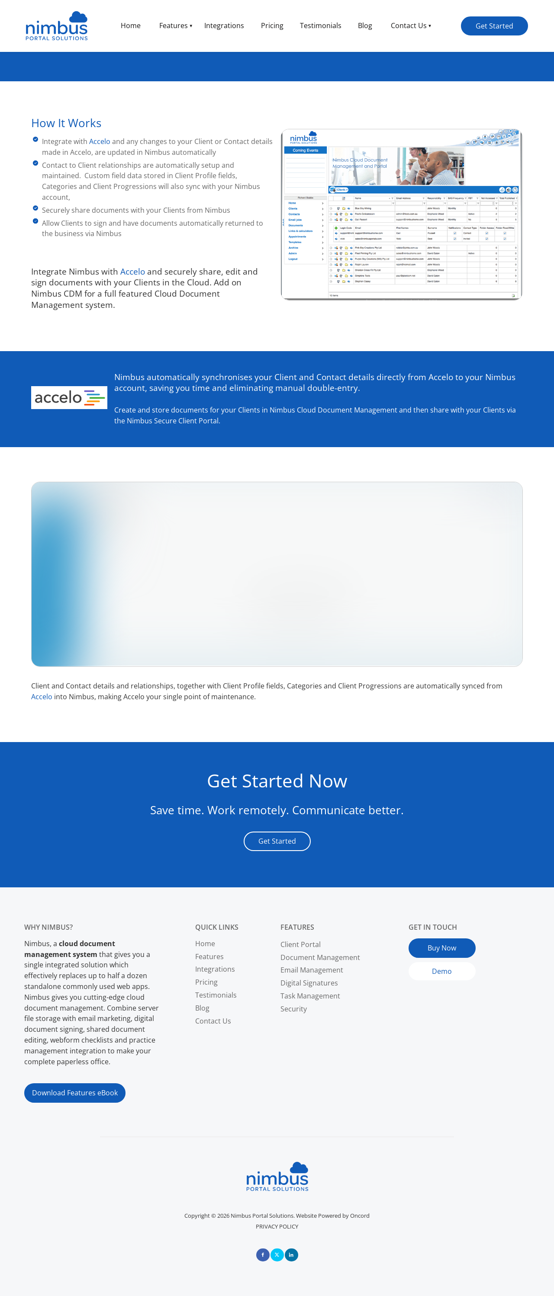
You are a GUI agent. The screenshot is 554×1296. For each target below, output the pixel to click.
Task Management (310, 996)
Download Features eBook (67, 1088)
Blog (365, 25)
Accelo (99, 141)
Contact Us (409, 25)
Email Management (311, 970)
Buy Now (423, 943)
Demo (418, 967)
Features (173, 25)
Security (293, 1009)
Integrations (224, 25)
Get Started (480, 21)
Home (131, 25)
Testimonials (320, 25)
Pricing (272, 25)
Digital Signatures (309, 983)
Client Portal (300, 944)
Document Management (320, 957)
